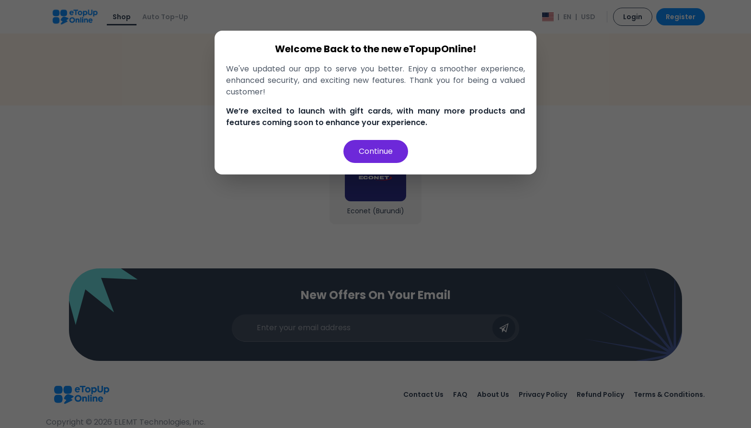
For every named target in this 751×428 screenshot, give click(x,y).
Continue (376, 151)
